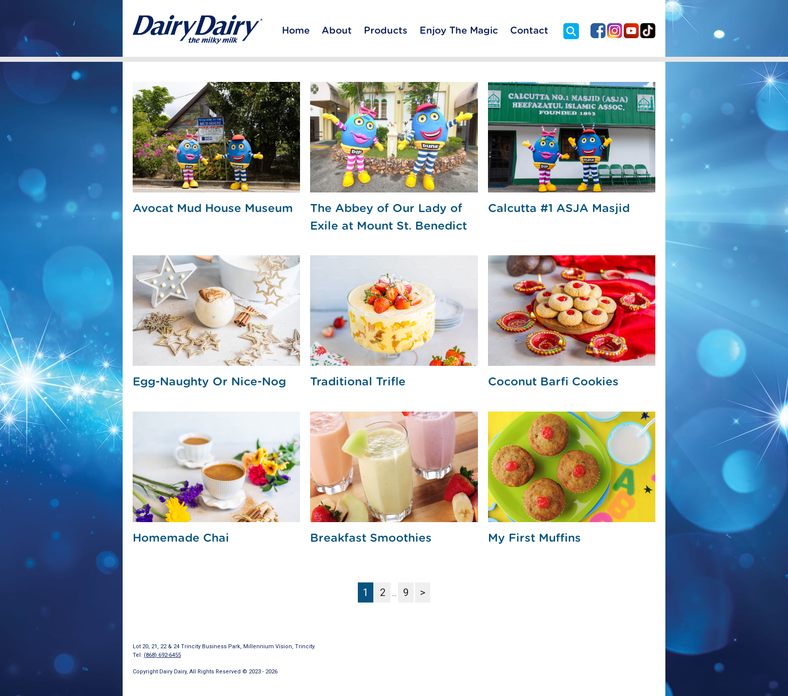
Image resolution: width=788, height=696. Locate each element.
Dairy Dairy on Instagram (614, 30)
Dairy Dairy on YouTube (631, 30)
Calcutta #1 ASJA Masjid (559, 209)
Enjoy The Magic (459, 31)
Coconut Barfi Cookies (553, 382)
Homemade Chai (181, 538)
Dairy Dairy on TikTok (647, 30)
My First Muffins (534, 538)
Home (296, 31)
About (337, 31)
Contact (529, 31)
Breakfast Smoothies (371, 538)
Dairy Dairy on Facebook (598, 30)
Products (386, 31)
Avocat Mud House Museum (213, 209)
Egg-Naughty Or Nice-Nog (209, 382)
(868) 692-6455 (162, 655)
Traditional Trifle (358, 382)
